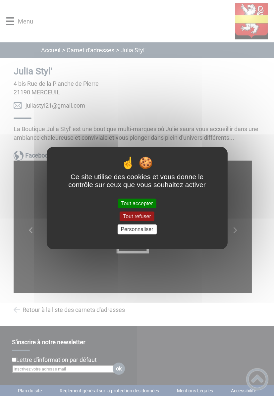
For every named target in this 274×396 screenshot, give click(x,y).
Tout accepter (137, 203)
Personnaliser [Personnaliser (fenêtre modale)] (137, 229)
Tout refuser (137, 216)
